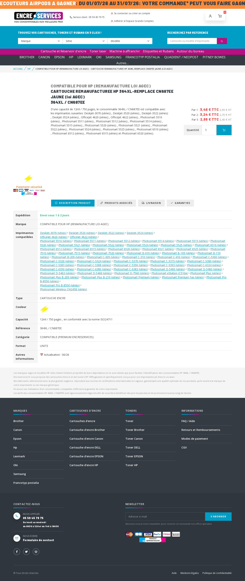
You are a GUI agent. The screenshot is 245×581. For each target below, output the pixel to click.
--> (40, 41)
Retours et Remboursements (200, 430)
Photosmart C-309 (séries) (103, 257)
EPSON (59, 57)
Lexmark (19, 456)
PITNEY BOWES (214, 57)
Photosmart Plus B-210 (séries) (100, 277)
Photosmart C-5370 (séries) (131, 261)
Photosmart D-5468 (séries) (94, 273)
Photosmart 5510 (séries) (56, 241)
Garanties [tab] (180, 203)
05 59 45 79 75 (33, 518)
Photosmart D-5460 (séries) (204, 269)
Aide (174, 573)
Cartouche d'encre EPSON (86, 456)
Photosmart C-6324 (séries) (204, 265)
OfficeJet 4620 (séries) (53, 237)
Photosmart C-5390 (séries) (131, 265)
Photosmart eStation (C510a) (169, 273)
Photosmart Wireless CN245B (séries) (63, 289)
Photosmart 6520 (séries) (124, 249)
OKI (98, 57)
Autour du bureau (190, 51)
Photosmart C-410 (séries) (173, 257)
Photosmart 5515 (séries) (192, 241)
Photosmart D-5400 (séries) (167, 269)
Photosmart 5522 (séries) (108, 245)
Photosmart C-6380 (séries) (94, 269)
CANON (44, 57)
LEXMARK (85, 57)
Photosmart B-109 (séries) (178, 253)
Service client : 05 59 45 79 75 (87, 17)
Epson (17, 438)
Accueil (18, 68)
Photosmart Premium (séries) (141, 277)
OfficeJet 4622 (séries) (83, 237)
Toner (129, 421)
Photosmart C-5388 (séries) (94, 265)
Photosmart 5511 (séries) (90, 241)
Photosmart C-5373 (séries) (167, 261)
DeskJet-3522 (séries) (111, 233)
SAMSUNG (113, 57)
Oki (15, 465)
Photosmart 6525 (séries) (192, 249)
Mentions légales (189, 573)
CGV (184, 447)
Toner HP (131, 465)
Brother (18, 421)
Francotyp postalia (26, 483)
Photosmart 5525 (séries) (176, 245)
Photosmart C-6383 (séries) (131, 269)
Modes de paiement (194, 438)
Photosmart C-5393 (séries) (167, 265)
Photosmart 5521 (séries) (74, 245)
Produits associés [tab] (116, 203)
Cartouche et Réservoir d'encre (63, 51)
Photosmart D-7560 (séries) (131, 273)
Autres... (122, 63)
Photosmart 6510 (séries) (210, 245)
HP (71, 57)
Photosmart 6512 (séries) (56, 249)
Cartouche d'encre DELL (85, 447)
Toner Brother (135, 430)
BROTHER (27, 57)
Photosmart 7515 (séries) (74, 253)
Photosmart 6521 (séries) (158, 249)
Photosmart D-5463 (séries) (57, 273)
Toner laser (97, 51)
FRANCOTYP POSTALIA (143, 57)
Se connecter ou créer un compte (130, 13)
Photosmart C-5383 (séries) (57, 265)
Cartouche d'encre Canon (86, 438)
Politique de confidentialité (217, 573)
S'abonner (218, 516)
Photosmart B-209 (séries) (67, 257)
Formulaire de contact (38, 540)
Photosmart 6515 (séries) (90, 249)
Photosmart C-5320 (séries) (57, 261)
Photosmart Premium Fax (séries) (183, 277)
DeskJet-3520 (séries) (82, 233)
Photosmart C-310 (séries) (138, 257)
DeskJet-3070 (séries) (53, 233)
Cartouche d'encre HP (83, 465)
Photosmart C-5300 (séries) (210, 257)
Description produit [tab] (73, 203)
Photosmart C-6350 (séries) (57, 269)
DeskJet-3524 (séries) (140, 233)
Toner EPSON (134, 456)
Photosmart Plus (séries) (205, 273)
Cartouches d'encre (82, 421)
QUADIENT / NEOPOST (181, 57)
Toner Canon (134, 438)
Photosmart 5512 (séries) (124, 241)
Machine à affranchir (124, 51)
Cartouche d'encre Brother (87, 430)
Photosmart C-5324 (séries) (94, 261)
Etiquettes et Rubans (158, 51)
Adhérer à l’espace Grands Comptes (132, 21)
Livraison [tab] (151, 203)
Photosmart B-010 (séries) (143, 253)
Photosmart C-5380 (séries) (204, 261)
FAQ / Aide (188, 421)
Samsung (19, 474)
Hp (15, 447)
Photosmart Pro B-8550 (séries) (60, 285)
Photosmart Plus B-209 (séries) (59, 277)
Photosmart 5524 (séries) (142, 245)
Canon (17, 430)
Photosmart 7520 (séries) (108, 253)
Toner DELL (132, 447)
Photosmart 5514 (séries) (158, 241)
